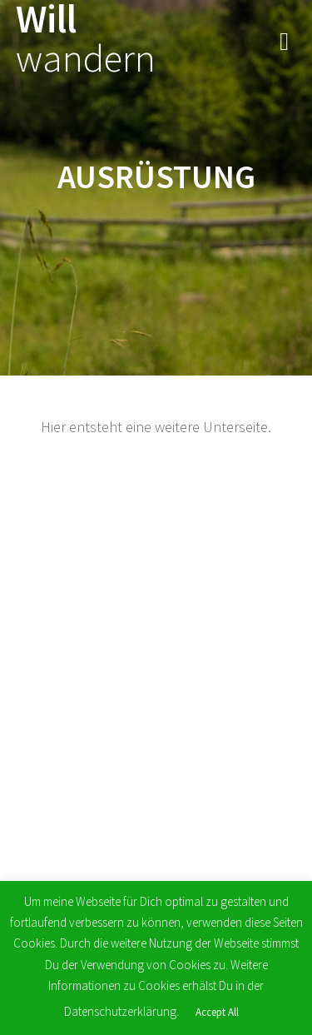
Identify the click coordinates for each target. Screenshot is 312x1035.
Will (86, 39)
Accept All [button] (217, 1012)
